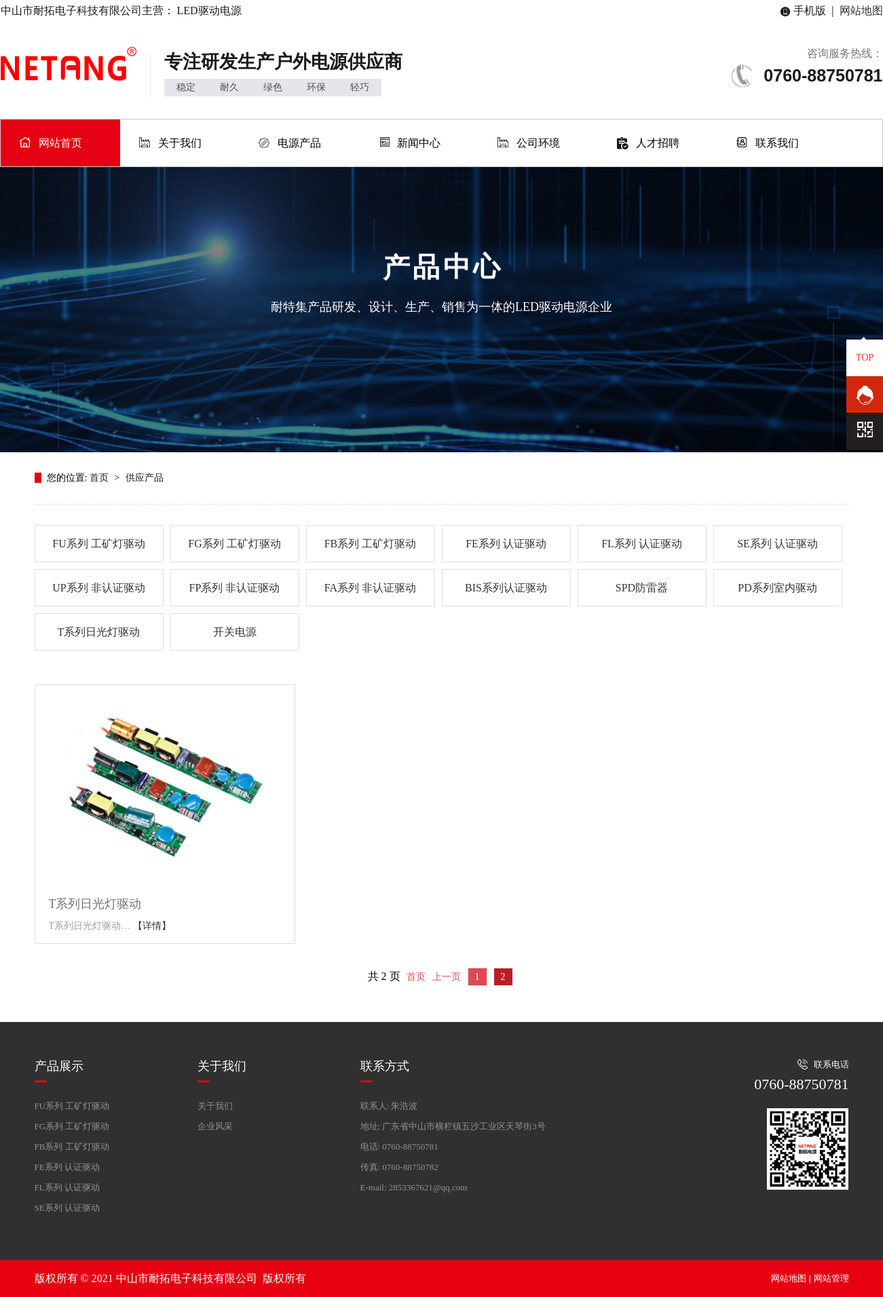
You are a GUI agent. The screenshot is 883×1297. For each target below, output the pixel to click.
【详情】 (152, 926)
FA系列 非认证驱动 (370, 587)
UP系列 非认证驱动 (98, 587)
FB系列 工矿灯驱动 (370, 543)
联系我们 (777, 143)
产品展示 (59, 1066)
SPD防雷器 (642, 587)
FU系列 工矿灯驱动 (98, 543)
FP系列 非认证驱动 (234, 587)
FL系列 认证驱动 (641, 543)
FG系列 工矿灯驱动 (234, 543)
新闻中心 (418, 143)
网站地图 (861, 10)
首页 (100, 478)
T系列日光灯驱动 (99, 632)
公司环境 (538, 143)
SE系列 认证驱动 (777, 543)
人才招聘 (657, 143)
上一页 (446, 977)
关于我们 (180, 143)
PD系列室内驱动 (777, 587)
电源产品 (299, 143)
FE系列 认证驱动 (506, 543)
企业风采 (215, 1126)
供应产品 (145, 478)
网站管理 (831, 1278)
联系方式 (384, 1066)
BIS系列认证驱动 (506, 587)
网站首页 (60, 143)
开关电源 (235, 632)
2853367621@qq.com (428, 1187)
